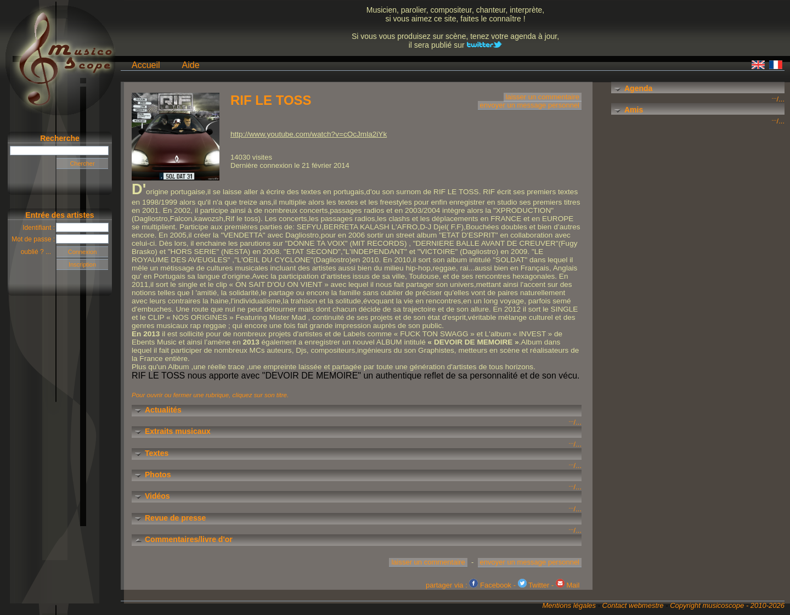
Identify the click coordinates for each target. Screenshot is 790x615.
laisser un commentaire (542, 97)
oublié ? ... (39, 252)
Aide (191, 65)
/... (778, 99)
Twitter (534, 585)
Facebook (490, 585)
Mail (567, 585)
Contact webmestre (633, 605)
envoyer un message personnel (529, 105)
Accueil (146, 65)
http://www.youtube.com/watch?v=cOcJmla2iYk (308, 134)
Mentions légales (569, 605)
